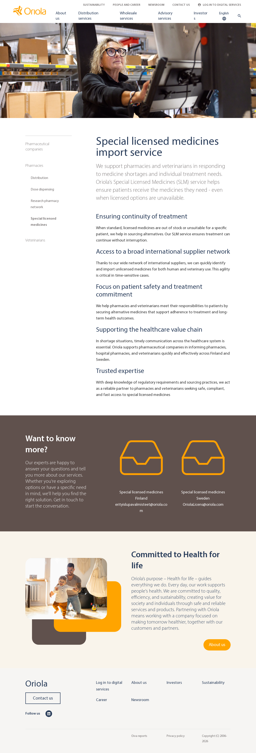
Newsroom (156, 4)
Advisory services (165, 16)
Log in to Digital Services (219, 4)
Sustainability (94, 4)
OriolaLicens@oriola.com (203, 504)
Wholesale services (128, 16)
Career (101, 699)
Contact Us (181, 4)
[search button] (238, 16)
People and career (126, 4)
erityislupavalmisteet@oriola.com (141, 507)
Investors (200, 16)
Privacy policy (176, 736)
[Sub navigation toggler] (69, 144)
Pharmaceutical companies (37, 146)
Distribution (39, 178)
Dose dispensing (42, 189)
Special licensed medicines (43, 221)
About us (61, 16)
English (224, 16)
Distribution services (88, 16)
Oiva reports (139, 736)
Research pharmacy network (45, 204)
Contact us (43, 698)
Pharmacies (34, 165)
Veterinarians (35, 240)
